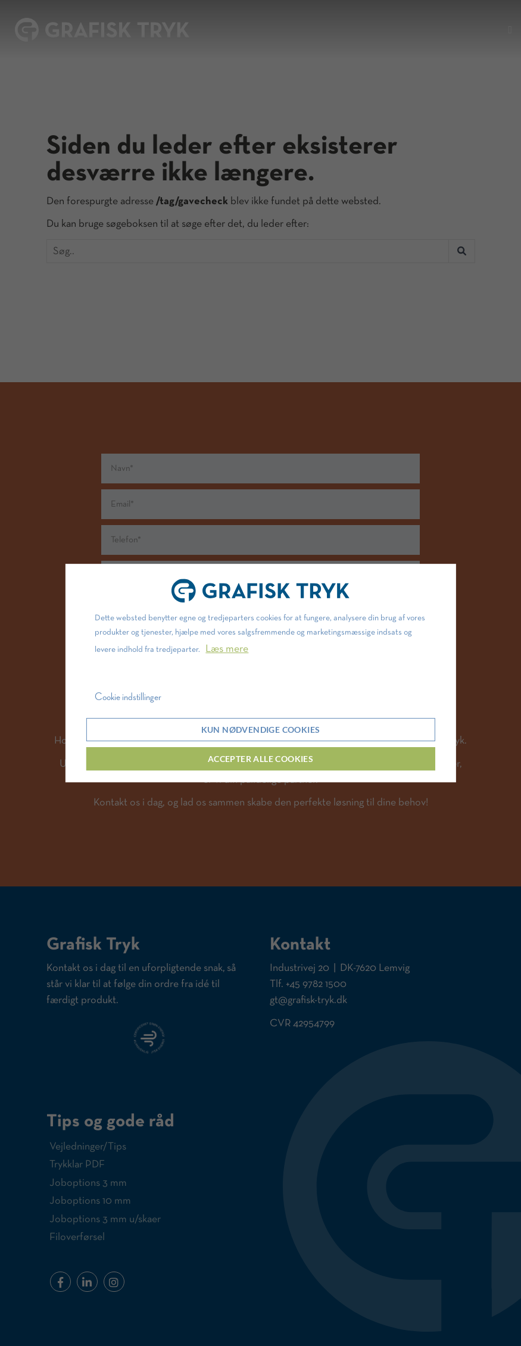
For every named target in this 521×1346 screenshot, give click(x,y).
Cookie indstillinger (128, 697)
